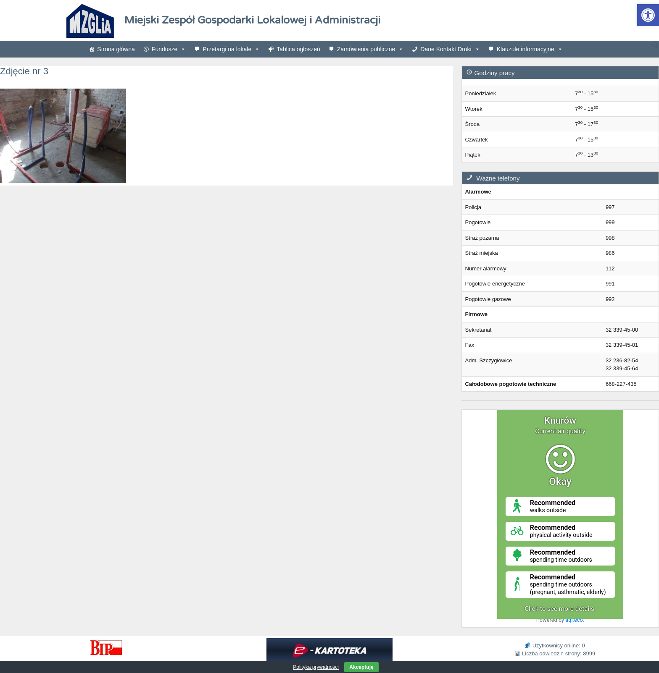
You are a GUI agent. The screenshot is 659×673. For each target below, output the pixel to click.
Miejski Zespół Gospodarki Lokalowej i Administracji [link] (252, 20)
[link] (648, 15)
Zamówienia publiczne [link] (370, 49)
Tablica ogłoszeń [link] (298, 49)
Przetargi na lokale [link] (231, 49)
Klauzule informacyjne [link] (530, 49)
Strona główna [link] (116, 49)
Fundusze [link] (169, 49)
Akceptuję (361, 667)
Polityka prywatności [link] (316, 667)
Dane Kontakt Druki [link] (450, 49)
